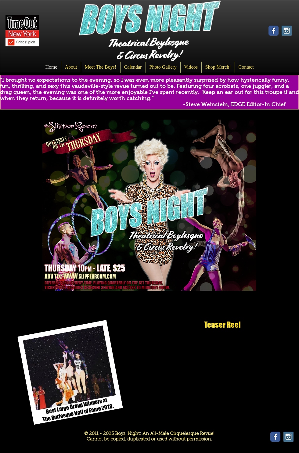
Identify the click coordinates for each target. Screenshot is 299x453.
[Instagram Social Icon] (287, 31)
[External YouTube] (222, 372)
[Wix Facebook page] (273, 31)
